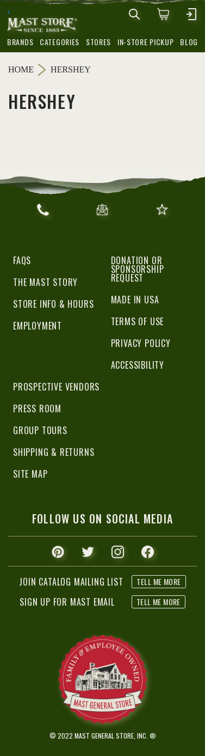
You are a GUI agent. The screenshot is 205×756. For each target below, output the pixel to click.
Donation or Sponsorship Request (137, 269)
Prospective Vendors (56, 386)
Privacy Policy (141, 343)
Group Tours (40, 430)
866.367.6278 (43, 210)
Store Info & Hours (53, 304)
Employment (37, 325)
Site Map (30, 474)
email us (102, 210)
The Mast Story (45, 282)
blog (189, 41)
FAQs (22, 260)
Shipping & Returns (53, 452)
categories (59, 41)
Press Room (37, 408)
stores (98, 41)
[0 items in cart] (163, 14)
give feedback (162, 209)
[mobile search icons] (134, 14)
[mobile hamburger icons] (191, 14)
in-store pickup (145, 41)
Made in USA (135, 299)
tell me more (158, 601)
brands (20, 41)
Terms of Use (137, 321)
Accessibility (137, 365)
